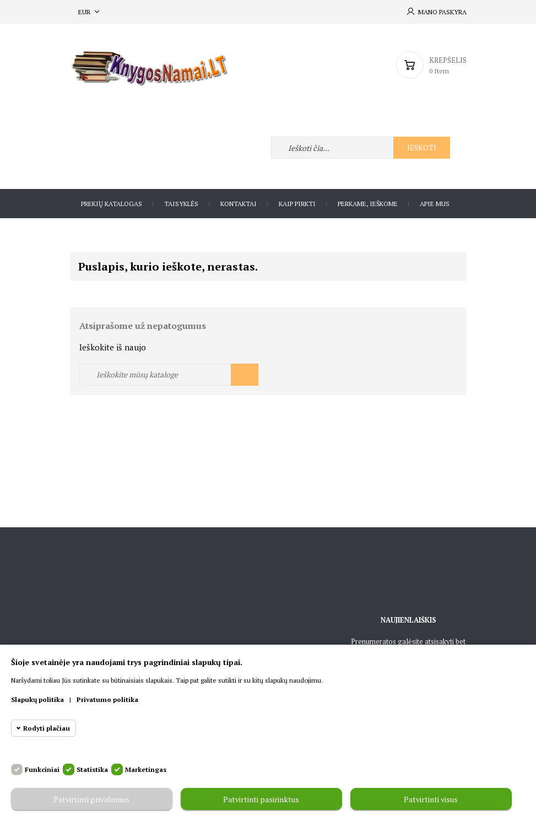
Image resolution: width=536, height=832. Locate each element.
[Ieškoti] (168, 375)
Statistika (92, 769)
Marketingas (145, 769)
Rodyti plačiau (46, 728)
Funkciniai (42, 769)
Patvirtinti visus (431, 799)
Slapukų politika (37, 699)
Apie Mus (435, 203)
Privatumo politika (107, 699)
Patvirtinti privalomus (91, 799)
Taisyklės (181, 203)
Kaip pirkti (297, 203)
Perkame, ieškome (368, 203)
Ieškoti (421, 148)
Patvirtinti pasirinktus (261, 799)
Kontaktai (238, 203)
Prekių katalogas (111, 203)
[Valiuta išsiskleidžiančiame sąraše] (90, 12)
